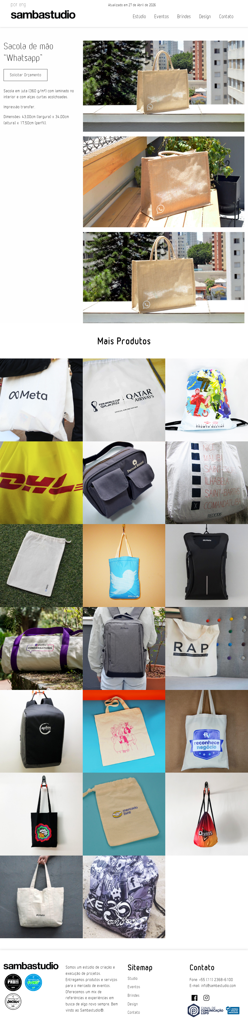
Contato (226, 16)
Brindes (184, 16)
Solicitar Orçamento (25, 75)
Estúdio (139, 16)
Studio (133, 978)
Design (205, 16)
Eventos (161, 16)
